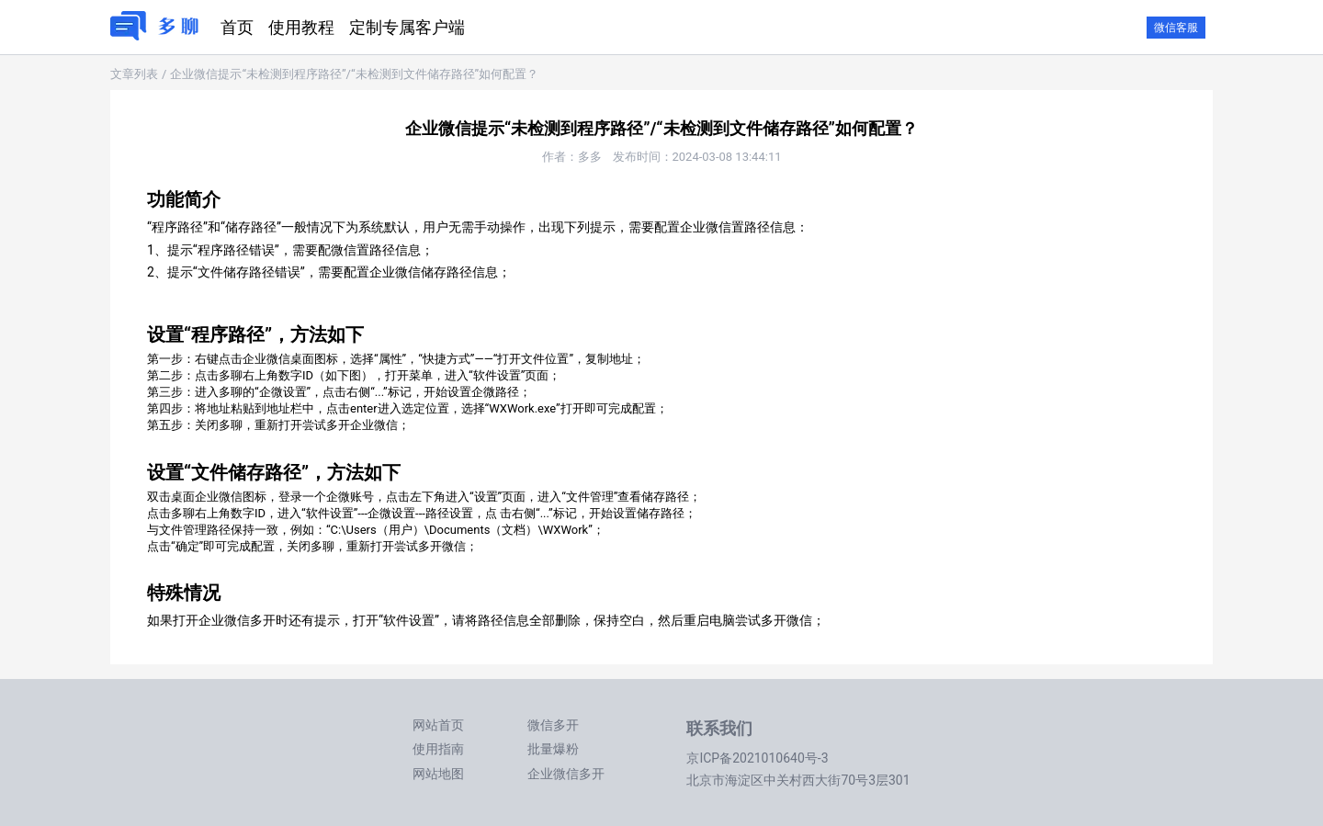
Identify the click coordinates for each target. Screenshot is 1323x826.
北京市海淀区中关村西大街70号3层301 (798, 780)
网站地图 (438, 773)
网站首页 (438, 725)
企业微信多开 (566, 773)
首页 (237, 27)
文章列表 (134, 74)
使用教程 (301, 27)
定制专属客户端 (407, 27)
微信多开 (553, 725)
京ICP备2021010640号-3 (757, 758)
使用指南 (438, 748)
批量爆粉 (553, 748)
